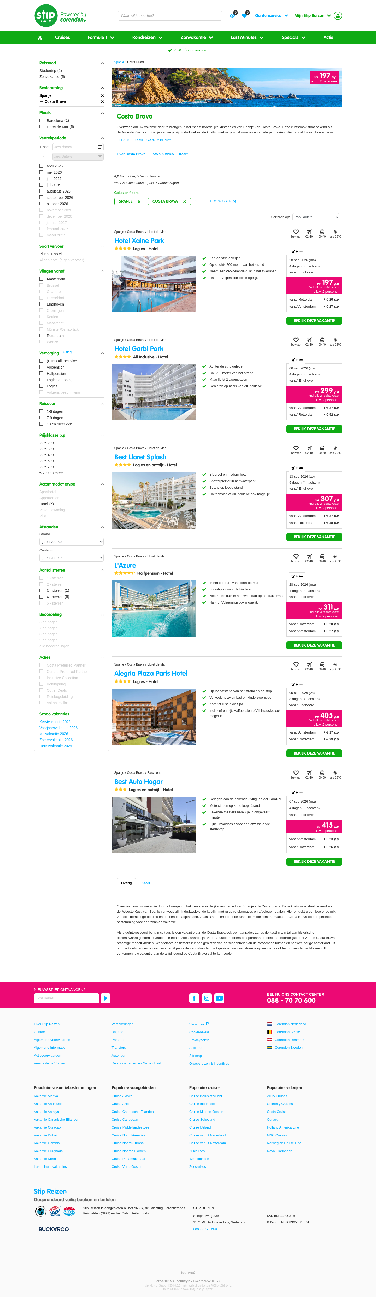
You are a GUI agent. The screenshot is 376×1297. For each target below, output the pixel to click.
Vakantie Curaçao (47, 1127)
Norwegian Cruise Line (284, 1143)
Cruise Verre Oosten (127, 1167)
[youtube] (219, 998)
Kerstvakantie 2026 (55, 722)
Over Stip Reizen (47, 1024)
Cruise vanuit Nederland (207, 1135)
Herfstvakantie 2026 (55, 746)
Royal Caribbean (279, 1151)
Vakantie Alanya (46, 1096)
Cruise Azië (120, 1104)
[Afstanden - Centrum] (71, 558)
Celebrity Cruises (280, 1104)
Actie (328, 38)
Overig (126, 883)
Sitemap (195, 1056)
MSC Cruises (277, 1135)
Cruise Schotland (202, 1119)
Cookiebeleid (199, 1032)
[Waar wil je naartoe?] (170, 16)
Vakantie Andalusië (48, 1104)
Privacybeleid (199, 1040)
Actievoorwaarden (47, 1055)
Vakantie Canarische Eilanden (56, 1119)
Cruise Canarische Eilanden (133, 1112)
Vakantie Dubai (45, 1135)
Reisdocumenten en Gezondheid (136, 1063)
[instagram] (207, 998)
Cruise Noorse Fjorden (129, 1151)
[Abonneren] (105, 998)
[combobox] (170, 16)
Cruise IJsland (200, 1127)
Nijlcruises (197, 1151)
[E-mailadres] (66, 998)
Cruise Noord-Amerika (128, 1135)
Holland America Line (283, 1127)
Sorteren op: (280, 217)
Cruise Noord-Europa (128, 1143)
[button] (71, 63)
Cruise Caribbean (125, 1119)
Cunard (272, 1119)
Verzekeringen (122, 1024)
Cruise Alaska (122, 1096)
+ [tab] (297, 251)
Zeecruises (197, 1167)
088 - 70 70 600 (291, 1001)
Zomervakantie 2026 (56, 740)
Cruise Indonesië (202, 1104)
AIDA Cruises (277, 1096)
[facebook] (194, 998)
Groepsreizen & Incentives (209, 1063)
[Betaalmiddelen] (53, 1229)
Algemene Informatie (49, 1048)
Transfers (119, 1048)
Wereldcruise (199, 1159)
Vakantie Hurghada (48, 1151)
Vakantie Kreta (45, 1159)
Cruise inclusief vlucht (205, 1096)
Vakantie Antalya (46, 1112)
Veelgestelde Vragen (49, 1063)
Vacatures (196, 1024)
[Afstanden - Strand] (71, 542)
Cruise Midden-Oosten (206, 1112)
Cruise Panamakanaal (128, 1159)
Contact (40, 1032)
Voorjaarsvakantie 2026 (58, 728)
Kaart (146, 883)
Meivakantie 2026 (53, 734)
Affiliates (195, 1048)
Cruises (62, 38)
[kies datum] (78, 147)
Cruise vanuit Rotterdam (207, 1143)
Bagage (118, 1032)
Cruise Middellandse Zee (130, 1127)
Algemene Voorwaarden (52, 1040)
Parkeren (119, 1040)
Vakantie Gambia (47, 1143)
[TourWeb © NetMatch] (188, 1272)
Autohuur (119, 1055)
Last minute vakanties (50, 1167)
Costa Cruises (278, 1112)
